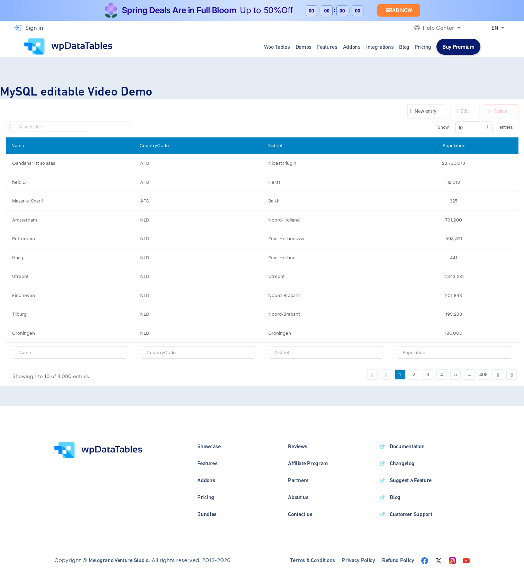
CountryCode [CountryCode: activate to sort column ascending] (154, 145)
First (372, 374)
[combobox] (474, 128)
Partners (298, 480)
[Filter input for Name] (70, 352)
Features (327, 47)
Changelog (402, 463)
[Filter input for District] (326, 352)
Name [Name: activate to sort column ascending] (17, 145)
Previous (386, 374)
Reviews (297, 446)
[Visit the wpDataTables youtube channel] (466, 560)
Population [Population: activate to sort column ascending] (454, 145)
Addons (352, 47)
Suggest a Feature (411, 480)
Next (498, 374)
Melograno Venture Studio (118, 560)
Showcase (209, 446)
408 (483, 374)
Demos (304, 47)
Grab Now (399, 10)
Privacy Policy (358, 560)
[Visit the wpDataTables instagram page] (452, 560)
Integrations (380, 47)
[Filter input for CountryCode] (198, 352)
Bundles (207, 514)
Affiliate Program (308, 463)
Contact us (300, 514)
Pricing (423, 47)
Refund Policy (398, 560)
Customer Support (411, 514)
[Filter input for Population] (454, 352)
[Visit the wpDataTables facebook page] (424, 560)
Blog (404, 47)
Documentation (407, 446)
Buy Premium (458, 47)
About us (298, 497)
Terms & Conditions (312, 560)
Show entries (475, 127)
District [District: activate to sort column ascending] (275, 145)
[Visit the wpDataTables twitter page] (438, 560)
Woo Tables (277, 47)
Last (511, 374)
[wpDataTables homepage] (98, 449)
